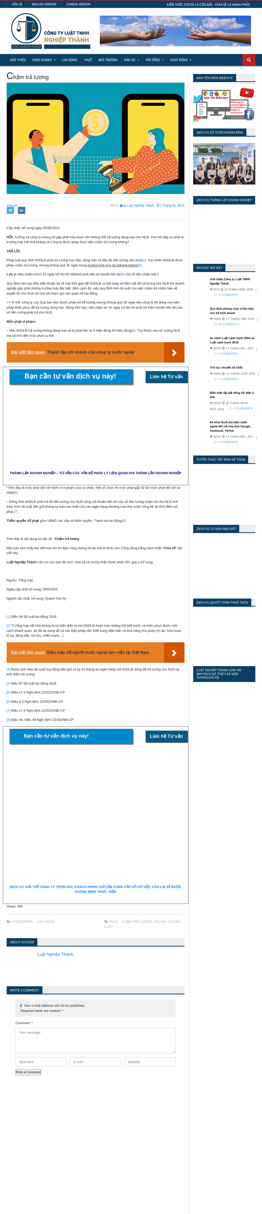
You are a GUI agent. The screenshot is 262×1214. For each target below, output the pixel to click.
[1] (144, 260)
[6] (16, 492)
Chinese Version (78, 4)
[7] (15, 512)
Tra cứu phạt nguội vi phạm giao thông (137, 1164)
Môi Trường (108, 60)
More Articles (130, 1191)
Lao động (69, 60)
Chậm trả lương (137, 922)
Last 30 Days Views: (196, 1120)
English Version (44, 4)
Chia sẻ (12, 205)
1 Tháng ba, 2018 (170, 205)
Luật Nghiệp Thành (57, 954)
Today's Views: (191, 1105)
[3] (122, 274)
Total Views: (188, 1127)
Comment (23, 1023)
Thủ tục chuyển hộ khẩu (226, 367)
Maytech (95, 1207)
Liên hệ (17, 4)
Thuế (88, 60)
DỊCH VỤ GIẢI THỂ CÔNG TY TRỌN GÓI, (43, 887)
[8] (123, 521)
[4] (157, 274)
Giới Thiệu (18, 60)
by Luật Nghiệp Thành (138, 205)
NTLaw (159, 922)
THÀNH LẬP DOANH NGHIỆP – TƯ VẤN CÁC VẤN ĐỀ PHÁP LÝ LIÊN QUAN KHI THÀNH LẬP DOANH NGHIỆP (95, 473)
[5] (133, 330)
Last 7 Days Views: (195, 1113)
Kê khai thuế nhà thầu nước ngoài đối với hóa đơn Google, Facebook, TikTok (232, 426)
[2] (139, 265)
